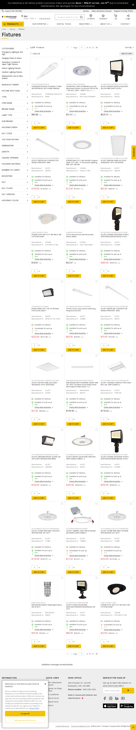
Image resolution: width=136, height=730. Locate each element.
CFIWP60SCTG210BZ (40, 306)
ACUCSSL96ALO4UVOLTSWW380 (45, 158)
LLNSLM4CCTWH (73, 158)
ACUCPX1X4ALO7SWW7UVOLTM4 (114, 158)
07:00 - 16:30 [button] (29, 19)
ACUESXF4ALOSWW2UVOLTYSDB (114, 455)
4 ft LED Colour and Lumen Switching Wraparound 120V (81, 310)
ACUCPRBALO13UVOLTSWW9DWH (114, 529)
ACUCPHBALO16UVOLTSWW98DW (115, 381)
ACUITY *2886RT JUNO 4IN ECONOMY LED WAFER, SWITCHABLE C (81, 532)
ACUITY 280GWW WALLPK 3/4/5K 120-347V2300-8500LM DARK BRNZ (46, 458)
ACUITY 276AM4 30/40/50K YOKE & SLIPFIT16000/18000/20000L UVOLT (115, 458)
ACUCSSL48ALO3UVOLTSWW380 (114, 306)
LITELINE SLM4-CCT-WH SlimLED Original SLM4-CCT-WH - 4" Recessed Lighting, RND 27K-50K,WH (82, 162)
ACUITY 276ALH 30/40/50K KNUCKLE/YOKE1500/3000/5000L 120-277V (81, 607)
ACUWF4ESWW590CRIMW (77, 529)
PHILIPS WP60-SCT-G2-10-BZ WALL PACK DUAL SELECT (45, 310)
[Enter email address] (112, 690)
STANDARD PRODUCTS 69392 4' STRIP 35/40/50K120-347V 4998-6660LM (47, 87)
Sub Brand (7, 121)
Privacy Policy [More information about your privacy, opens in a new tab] (34, 708)
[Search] (70, 17)
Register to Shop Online (123, 11)
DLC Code (7, 133)
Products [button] (13, 24)
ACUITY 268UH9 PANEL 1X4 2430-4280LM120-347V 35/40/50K (114, 161)
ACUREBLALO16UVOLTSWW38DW (79, 455)
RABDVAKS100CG (39, 603)
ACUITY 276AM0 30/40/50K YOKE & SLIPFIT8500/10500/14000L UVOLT (115, 236)
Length (5, 151)
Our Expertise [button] (39, 24)
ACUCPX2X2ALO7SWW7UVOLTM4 (45, 381)
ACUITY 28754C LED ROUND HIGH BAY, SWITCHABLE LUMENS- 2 (81, 458)
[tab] (15, 48)
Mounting (7, 176)
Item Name (7, 103)
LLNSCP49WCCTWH (40, 232)
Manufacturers (10, 84)
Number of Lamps (11, 170)
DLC (4, 182)
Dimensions (8, 145)
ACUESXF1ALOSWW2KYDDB (77, 603)
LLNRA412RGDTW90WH (75, 84)
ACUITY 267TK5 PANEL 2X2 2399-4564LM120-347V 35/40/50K (45, 384)
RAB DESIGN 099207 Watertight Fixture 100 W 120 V (47, 606)
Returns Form (52, 698)
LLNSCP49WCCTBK (108, 603)
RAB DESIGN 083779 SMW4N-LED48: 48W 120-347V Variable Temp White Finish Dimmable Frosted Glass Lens (82, 385)
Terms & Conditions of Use (80, 726)
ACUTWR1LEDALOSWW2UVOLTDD (45, 455)
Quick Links (52, 678)
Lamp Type (7, 115)
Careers (49, 705)
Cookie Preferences (62, 726)
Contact (125, 24)
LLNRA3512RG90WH (74, 232)
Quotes (86, 11)
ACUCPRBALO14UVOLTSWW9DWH (45, 529)
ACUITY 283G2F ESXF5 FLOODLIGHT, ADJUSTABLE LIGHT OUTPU (115, 87)
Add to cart (39, 128)
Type (4, 97)
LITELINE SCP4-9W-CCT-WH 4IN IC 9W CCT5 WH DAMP (46, 236)
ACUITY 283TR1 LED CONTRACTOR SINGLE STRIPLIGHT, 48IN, (114, 310)
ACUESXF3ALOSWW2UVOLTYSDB (114, 232)
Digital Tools (64, 24)
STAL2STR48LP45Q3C (41, 84)
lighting (12, 29)
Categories (8, 48)
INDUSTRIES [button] (84, 24)
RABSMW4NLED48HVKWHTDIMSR (79, 381)
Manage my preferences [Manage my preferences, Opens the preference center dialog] (25, 720)
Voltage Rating (10, 139)
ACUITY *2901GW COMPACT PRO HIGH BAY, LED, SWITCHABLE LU (116, 384)
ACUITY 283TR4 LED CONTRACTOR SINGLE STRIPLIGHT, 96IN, (45, 161)
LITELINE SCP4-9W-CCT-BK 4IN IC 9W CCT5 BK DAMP (115, 606)
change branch (44, 19)
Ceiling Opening (10, 157)
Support (8, 11)
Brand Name (8, 109)
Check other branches (43, 111)
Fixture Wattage (11, 90)
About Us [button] (105, 24)
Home (4, 29)
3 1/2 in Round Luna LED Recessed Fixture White (80, 236)
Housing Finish (9, 127)
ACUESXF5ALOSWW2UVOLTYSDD (114, 84)
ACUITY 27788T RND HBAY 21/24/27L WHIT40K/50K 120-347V (46, 532)
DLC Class (7, 188)
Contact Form (52, 702)
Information (9, 678)
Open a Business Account (102, 11)
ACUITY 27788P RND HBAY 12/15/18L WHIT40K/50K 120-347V (114, 532)
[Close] (45, 684)
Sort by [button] (128, 47)
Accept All (25, 713)
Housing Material (11, 164)
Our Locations (52, 694)
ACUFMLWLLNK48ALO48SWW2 (78, 306)
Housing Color (10, 200)
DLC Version (8, 194)
